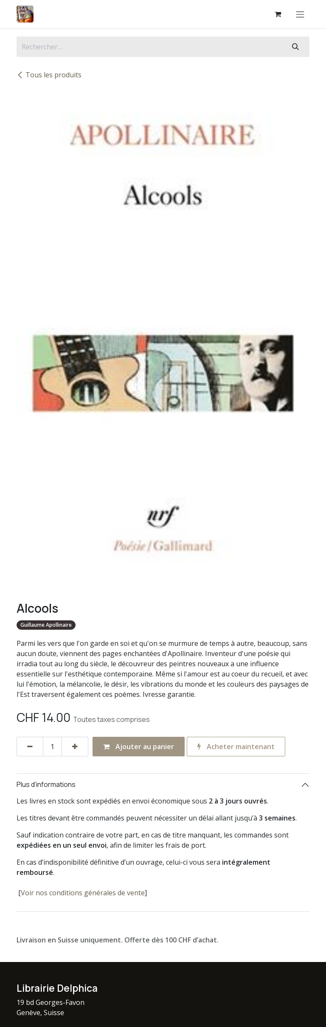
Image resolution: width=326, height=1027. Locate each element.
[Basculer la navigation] (300, 14)
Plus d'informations (46, 784)
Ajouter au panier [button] (138, 746)
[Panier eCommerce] (278, 14)
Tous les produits (49, 74)
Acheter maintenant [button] (236, 746)
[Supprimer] (30, 746)
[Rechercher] (295, 47)
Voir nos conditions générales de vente (83, 892)
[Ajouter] (75, 746)
